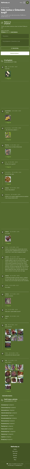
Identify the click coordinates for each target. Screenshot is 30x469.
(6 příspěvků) (7, 428)
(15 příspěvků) (7, 434)
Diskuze (15, 457)
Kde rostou (15, 451)
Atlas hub (15, 453)
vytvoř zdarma (14, 32)
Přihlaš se (3, 32)
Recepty (15, 455)
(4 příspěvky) (9, 418)
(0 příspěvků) (8, 407)
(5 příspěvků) (7, 405)
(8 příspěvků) (6, 439)
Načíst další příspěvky (7, 395)
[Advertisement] (15, 94)
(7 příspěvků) (7, 415)
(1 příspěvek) (7, 410)
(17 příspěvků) (8, 431)
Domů (15, 449)
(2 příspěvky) (6, 436)
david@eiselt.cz (18, 465)
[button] (24, 2)
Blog (15, 459)
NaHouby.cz (5, 2)
